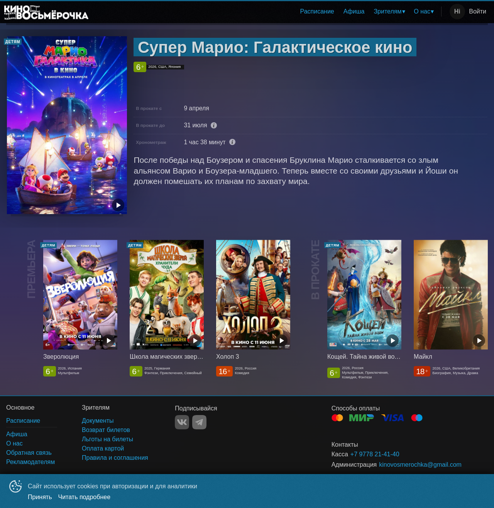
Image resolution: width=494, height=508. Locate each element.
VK (182, 422)
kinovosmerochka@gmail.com (420, 464)
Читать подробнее (84, 497)
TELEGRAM (199, 422)
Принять (40, 497)
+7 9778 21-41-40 (374, 454)
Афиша (354, 11)
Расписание (317, 11)
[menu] (266, 12)
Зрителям (387, 11)
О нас (422, 11)
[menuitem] (317, 12)
